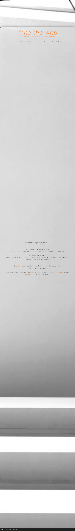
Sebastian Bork (35, 266)
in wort (30, 41)
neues (20, 41)
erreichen (54, 41)
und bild (41, 41)
